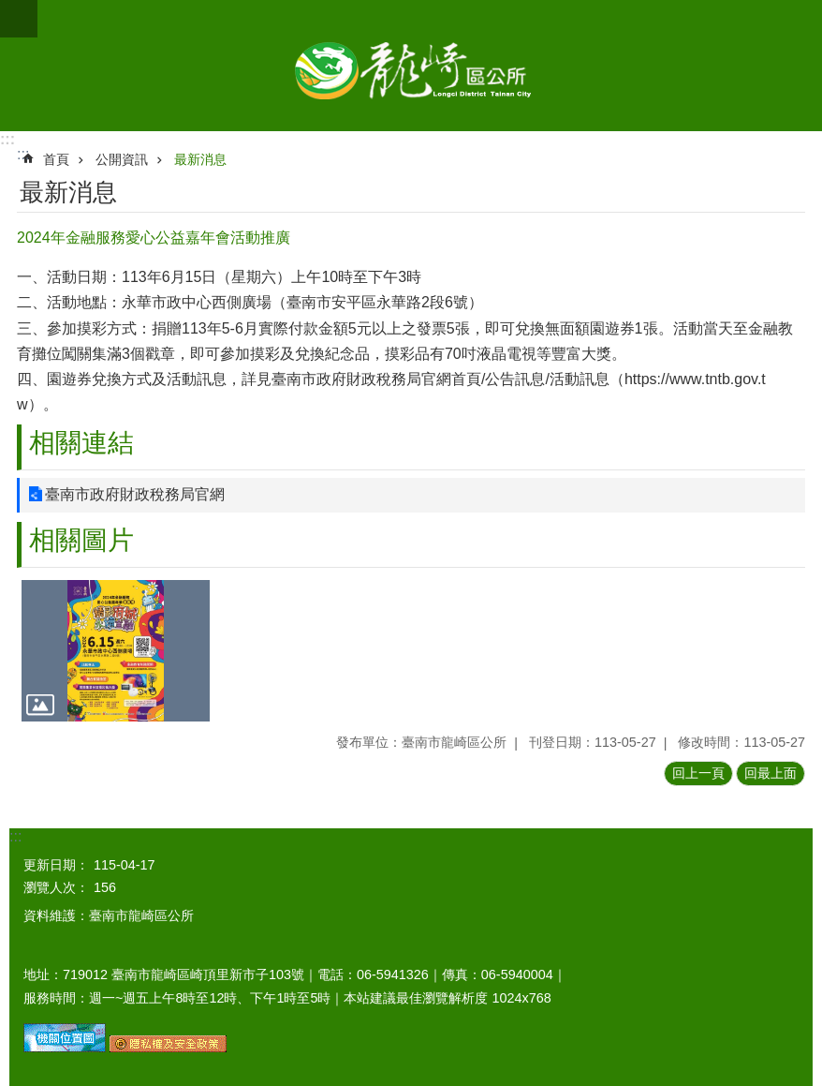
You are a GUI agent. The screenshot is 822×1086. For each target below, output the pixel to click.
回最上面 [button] (770, 773)
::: (7, 139)
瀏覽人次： (56, 887)
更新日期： (56, 864)
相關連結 (81, 442)
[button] (116, 650)
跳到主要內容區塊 (9, 9)
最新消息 (200, 159)
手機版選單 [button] (18, 18)
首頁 (56, 159)
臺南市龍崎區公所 (411, 65)
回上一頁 (698, 773)
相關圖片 (81, 540)
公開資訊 (121, 159)
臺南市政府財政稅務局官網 (135, 494)
